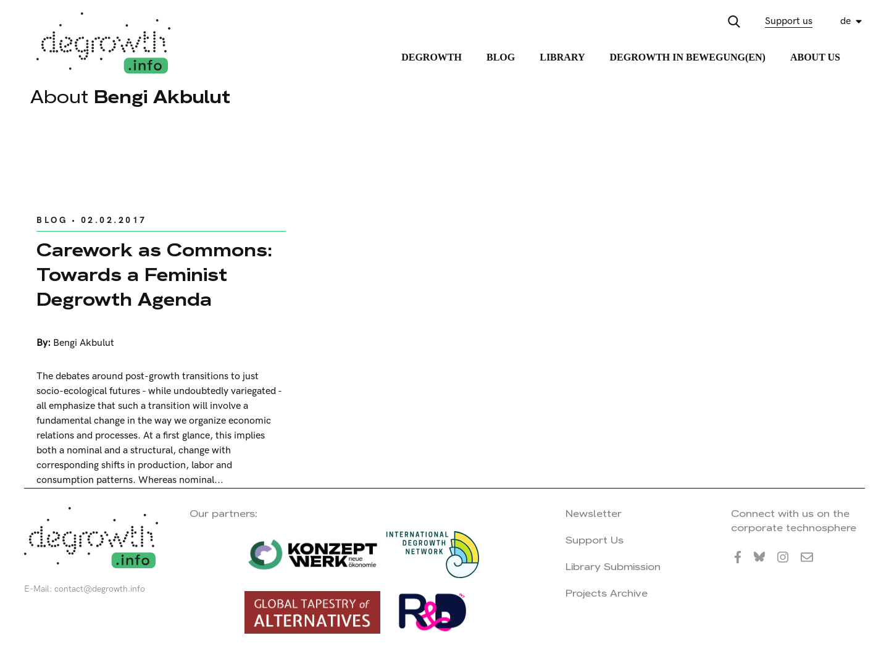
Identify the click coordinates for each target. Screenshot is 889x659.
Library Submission (613, 566)
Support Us (595, 540)
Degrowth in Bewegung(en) (687, 57)
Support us (788, 21)
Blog (500, 57)
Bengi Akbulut (83, 343)
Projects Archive (607, 593)
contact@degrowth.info (99, 589)
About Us (815, 57)
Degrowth (431, 57)
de (845, 21)
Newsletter (594, 513)
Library (562, 57)
